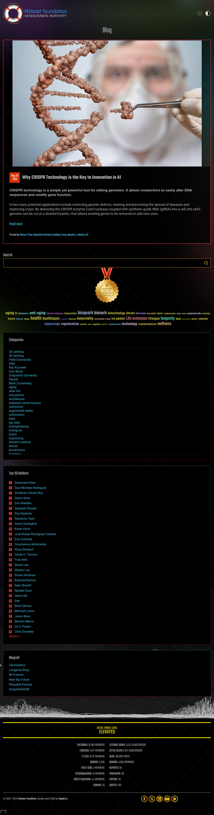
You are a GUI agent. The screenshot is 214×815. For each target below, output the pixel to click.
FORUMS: (97, 785)
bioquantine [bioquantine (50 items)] (70, 313)
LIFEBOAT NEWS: (117, 745)
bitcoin (13, 446)
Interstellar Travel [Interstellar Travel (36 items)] (102, 319)
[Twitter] (152, 799)
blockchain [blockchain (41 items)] (141, 313)
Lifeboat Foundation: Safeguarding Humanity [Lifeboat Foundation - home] (97, 13)
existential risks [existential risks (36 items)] (194, 313)
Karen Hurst (22, 529)
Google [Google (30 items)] (27, 319)
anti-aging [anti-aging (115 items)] (38, 313)
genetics (71, 234)
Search (206, 262)
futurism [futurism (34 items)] (19, 319)
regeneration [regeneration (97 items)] (70, 324)
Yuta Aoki (21, 559)
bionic (13, 434)
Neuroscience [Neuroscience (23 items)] (186, 319)
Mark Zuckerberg (20, 383)
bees (12, 418)
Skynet (13, 379)
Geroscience (17, 665)
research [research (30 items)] (83, 324)
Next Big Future (19, 679)
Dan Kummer (23, 539)
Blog (107, 30)
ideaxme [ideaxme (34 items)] (72, 319)
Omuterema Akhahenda (30, 544)
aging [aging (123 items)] (9, 313)
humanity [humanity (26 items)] (64, 319)
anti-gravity (16, 395)
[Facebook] (144, 799)
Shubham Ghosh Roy (29, 493)
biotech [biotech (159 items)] (100, 313)
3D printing (16, 352)
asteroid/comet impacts (25, 403)
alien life (14, 391)
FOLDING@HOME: (83, 773)
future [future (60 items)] (11, 319)
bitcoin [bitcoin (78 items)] (130, 313)
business (15, 454)
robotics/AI (82, 234)
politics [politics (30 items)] (194, 319)
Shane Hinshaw (25, 575)
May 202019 (14, 177)
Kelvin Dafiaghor (26, 524)
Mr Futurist (16, 674)
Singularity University (23, 375)
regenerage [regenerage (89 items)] (52, 324)
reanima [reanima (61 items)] (203, 319)
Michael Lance (24, 611)
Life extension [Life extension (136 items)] (136, 318)
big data (14, 422)
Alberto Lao (22, 570)
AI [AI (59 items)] (16, 313)
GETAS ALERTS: (116, 750)
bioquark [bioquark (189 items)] (85, 313)
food (64, 234)
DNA (12, 363)
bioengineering (19, 426)
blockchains (17, 450)
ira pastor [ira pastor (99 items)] (118, 319)
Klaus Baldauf (24, 549)
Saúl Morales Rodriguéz (30, 488)
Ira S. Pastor (23, 626)
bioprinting (16, 438)
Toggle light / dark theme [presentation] (207, 13)
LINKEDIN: (84, 750)
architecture (17, 399)
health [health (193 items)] (36, 318)
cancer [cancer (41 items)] (159, 313)
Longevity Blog (19, 670)
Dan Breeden (23, 503)
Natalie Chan (23, 590)
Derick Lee (21, 565)
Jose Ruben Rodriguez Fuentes (35, 534)
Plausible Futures (20, 684)
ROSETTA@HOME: (82, 779)
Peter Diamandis (20, 359)
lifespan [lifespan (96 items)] (154, 319)
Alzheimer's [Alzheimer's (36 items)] (23, 313)
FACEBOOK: (82, 745)
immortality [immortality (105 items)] (85, 318)
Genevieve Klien (25, 483)
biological (15, 430)
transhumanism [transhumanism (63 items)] (147, 324)
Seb (17, 601)
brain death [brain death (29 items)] (151, 314)
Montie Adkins (24, 621)
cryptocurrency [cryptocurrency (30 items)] (170, 314)
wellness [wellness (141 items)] (164, 323)
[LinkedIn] (159, 799)
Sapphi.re (63, 799)
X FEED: (85, 756)
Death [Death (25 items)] (184, 314)
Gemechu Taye (24, 518)
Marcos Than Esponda (30, 234)
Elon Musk (16, 371)
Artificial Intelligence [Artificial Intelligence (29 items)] (55, 314)
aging (12, 387)
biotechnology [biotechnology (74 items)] (116, 313)
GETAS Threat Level (107, 731)
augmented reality (21, 411)
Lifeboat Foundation (27, 799)
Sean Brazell (23, 585)
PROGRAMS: (115, 773)
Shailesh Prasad (25, 508)
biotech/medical (52, 234)
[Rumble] (175, 799)
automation (16, 414)
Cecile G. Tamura (26, 554)
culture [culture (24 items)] (179, 314)
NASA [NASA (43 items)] (178, 319)
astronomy (16, 407)
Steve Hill (21, 596)
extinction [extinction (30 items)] (206, 314)
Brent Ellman (23, 606)
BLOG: (112, 756)
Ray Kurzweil (17, 367)
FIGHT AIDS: (87, 767)
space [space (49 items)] (105, 324)
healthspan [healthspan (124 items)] (51, 318)
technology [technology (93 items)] (129, 324)
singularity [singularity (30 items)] (96, 324)
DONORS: (94, 762)
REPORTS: (114, 767)
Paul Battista (23, 513)
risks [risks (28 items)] (89, 324)
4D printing (16, 356)
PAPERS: (113, 779)
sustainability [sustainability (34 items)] (115, 324)
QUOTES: (113, 785)
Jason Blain (22, 616)
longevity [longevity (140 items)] (168, 318)
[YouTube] (167, 799)
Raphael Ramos (25, 580)
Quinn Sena (22, 498)
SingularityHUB (19, 689)
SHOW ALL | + (14, 636)
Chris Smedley (24, 631)
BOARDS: (113, 762)
